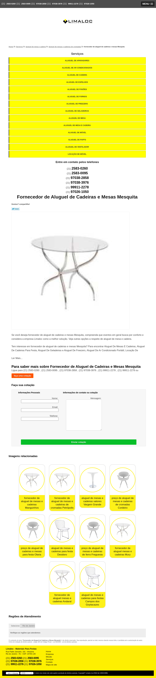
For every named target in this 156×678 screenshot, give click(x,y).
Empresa (50, 654)
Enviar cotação (78, 442)
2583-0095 (25, 4)
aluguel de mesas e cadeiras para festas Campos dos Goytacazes (92, 600)
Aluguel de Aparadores (77, 61)
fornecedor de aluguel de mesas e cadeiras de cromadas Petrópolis (62, 503)
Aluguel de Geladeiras (77, 111)
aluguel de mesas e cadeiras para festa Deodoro (62, 551)
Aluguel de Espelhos (77, 82)
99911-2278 (73, 4)
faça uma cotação (22, 376)
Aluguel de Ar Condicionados (77, 68)
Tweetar (15, 208)
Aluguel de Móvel (77, 133)
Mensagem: (84, 413)
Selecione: (15, 626)
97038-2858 (41, 4)
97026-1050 (89, 4)
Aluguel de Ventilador (77, 147)
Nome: (39, 400)
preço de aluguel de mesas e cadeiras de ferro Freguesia (92, 551)
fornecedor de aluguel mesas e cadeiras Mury (123, 551)
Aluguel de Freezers (77, 104)
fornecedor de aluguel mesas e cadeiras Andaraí (62, 598)
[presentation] (56, 429)
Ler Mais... (17, 358)
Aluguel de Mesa (77, 118)
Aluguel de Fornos (77, 97)
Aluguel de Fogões (77, 89)
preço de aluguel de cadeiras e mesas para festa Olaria (32, 551)
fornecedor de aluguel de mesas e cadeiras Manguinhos (32, 503)
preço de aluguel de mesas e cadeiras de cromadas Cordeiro (123, 503)
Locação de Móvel (77, 154)
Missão (49, 657)
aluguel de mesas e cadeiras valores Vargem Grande (92, 501)
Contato (49, 662)
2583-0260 (11, 4)
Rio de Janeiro (29, 626)
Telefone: (39, 418)
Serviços (77, 53)
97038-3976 (57, 4)
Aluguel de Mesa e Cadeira (77, 125)
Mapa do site (51, 665)
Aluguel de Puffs (77, 140)
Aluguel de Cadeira (77, 75)
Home (48, 651)
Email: (39, 409)
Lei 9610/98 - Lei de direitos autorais (65, 642)
